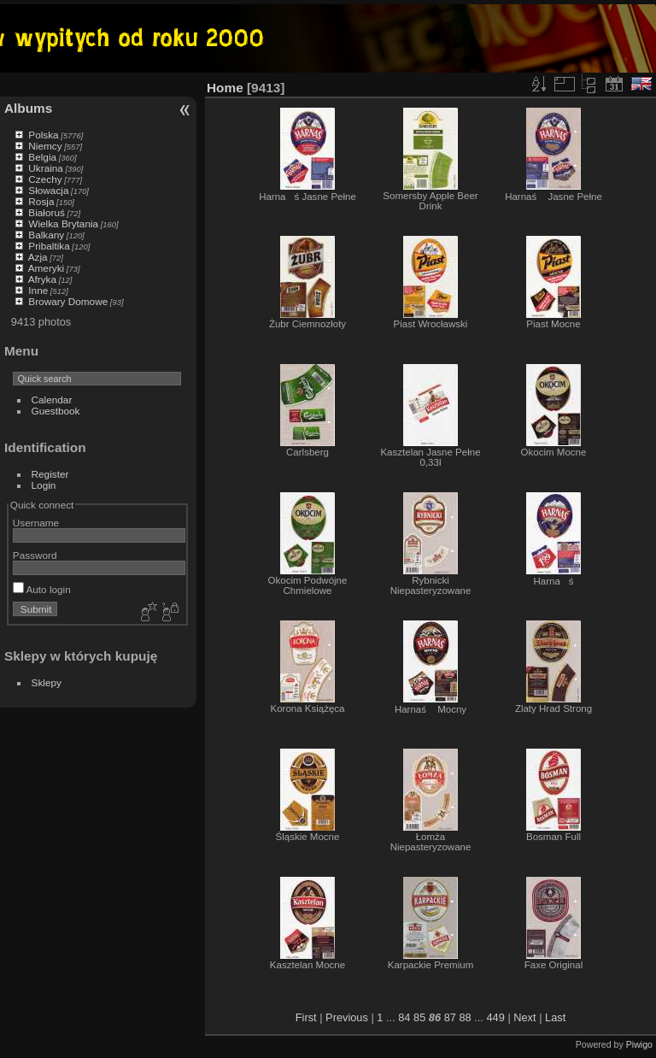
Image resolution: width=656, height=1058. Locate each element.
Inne (38, 290)
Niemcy (45, 145)
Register (50, 473)
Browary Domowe (68, 301)
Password (35, 555)
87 (450, 1017)
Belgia (42, 156)
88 (465, 1017)
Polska (43, 134)
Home (225, 87)
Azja (38, 256)
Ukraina (45, 167)
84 (404, 1017)
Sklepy (47, 682)
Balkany (46, 234)
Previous (346, 1017)
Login (44, 485)
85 (419, 1017)
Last (555, 1017)
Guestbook (56, 410)
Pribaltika (48, 245)
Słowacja (48, 190)
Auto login (42, 589)
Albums (28, 108)
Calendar (52, 399)
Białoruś (46, 212)
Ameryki (46, 267)
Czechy (45, 179)
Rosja (41, 201)
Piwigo (639, 1044)
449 (495, 1017)
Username (36, 522)
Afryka (42, 279)
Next (524, 1017)
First (306, 1017)
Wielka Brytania (63, 223)
